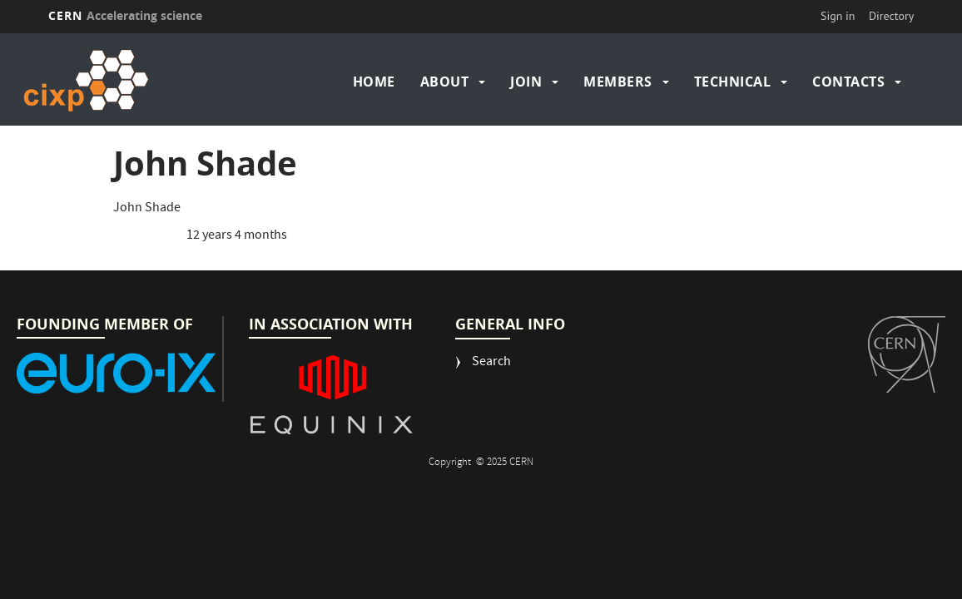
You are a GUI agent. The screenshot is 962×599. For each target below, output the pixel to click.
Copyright (451, 463)
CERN (125, 15)
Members (617, 81)
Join (526, 81)
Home (374, 81)
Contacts (848, 81)
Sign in (838, 15)
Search (491, 363)
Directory (891, 15)
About (444, 81)
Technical (732, 81)
